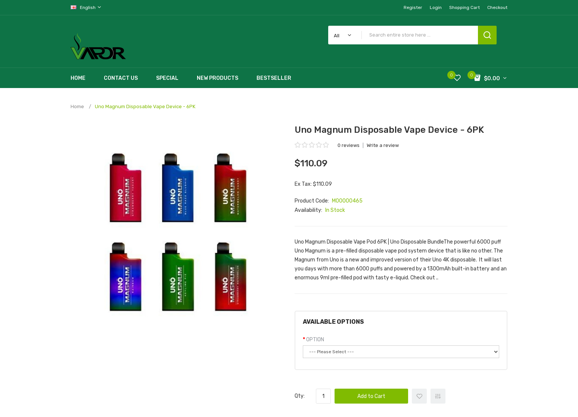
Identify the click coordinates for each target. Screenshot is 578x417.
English (86, 7)
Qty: (300, 396)
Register (413, 7)
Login (436, 7)
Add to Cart (371, 396)
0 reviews (349, 145)
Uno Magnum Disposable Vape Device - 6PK (145, 106)
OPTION (315, 339)
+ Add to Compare (438, 396)
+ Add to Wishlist (419, 396)
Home (77, 106)
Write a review (383, 145)
